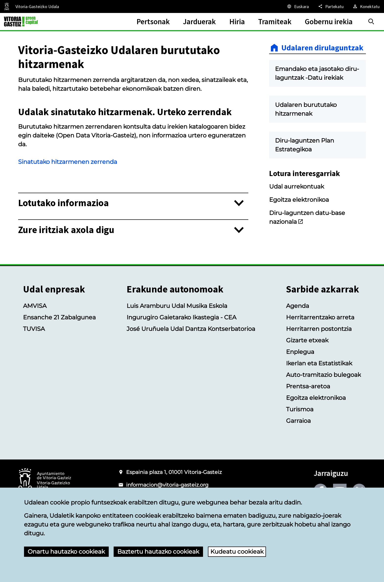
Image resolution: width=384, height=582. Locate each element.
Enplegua (300, 351)
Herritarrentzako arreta (320, 317)
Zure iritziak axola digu (66, 230)
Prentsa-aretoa (308, 386)
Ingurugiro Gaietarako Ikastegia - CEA (181, 317)
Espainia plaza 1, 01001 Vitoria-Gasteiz (174, 472)
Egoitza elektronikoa (299, 199)
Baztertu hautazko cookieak (158, 551)
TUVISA (34, 328)
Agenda (297, 305)
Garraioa (298, 420)
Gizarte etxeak (307, 340)
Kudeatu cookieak (237, 551)
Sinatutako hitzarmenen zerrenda (67, 161)
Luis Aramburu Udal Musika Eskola (177, 305)
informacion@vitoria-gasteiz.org (167, 485)
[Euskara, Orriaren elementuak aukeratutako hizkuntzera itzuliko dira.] (298, 6)
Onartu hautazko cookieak (66, 551)
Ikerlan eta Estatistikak (319, 363)
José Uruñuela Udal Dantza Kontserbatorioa (191, 328)
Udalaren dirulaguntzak (322, 47)
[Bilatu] (371, 21)
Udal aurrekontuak (296, 186)
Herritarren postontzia (319, 328)
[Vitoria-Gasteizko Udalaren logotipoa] (44, 480)
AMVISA (35, 305)
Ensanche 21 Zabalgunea (59, 317)
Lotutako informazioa (63, 203)
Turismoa (299, 409)
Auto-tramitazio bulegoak (323, 374)
